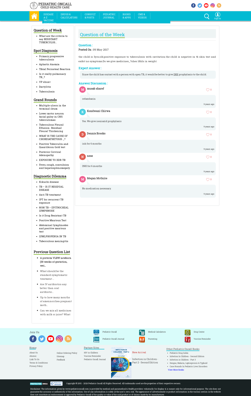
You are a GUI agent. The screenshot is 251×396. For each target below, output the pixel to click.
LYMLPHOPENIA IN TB (52, 236)
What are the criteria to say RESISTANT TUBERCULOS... (53, 39)
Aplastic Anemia (49, 64)
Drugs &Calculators (69, 16)
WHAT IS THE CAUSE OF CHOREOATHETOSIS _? (53, 137)
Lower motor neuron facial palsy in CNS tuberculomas (51, 116)
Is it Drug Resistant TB (52, 215)
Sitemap (60, 356)
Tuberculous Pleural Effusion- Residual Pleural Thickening (51, 128)
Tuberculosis (47, 91)
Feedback (61, 359)
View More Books (176, 369)
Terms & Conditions (38, 362)
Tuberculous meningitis (53, 241)
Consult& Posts (90, 16)
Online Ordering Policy (67, 353)
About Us (33, 352)
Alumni (32, 356)
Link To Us (34, 359)
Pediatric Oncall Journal (95, 359)
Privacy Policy (36, 366)
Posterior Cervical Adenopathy (50, 153)
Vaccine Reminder (92, 356)
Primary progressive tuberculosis (51, 58)
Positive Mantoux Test (52, 220)
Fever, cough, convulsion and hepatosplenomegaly (54, 166)
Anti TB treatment (50, 194)
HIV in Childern (91, 352)
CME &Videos (142, 16)
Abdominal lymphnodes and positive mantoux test (53, 228)
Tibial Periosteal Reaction (54, 69)
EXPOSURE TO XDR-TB (52, 159)
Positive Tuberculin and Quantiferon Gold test (53, 145)
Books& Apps (127, 16)
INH (176, 74)
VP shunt (44, 81)
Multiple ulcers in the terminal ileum (52, 107)
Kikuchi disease (49, 181)
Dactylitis (45, 86)
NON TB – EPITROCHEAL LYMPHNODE (54, 209)
